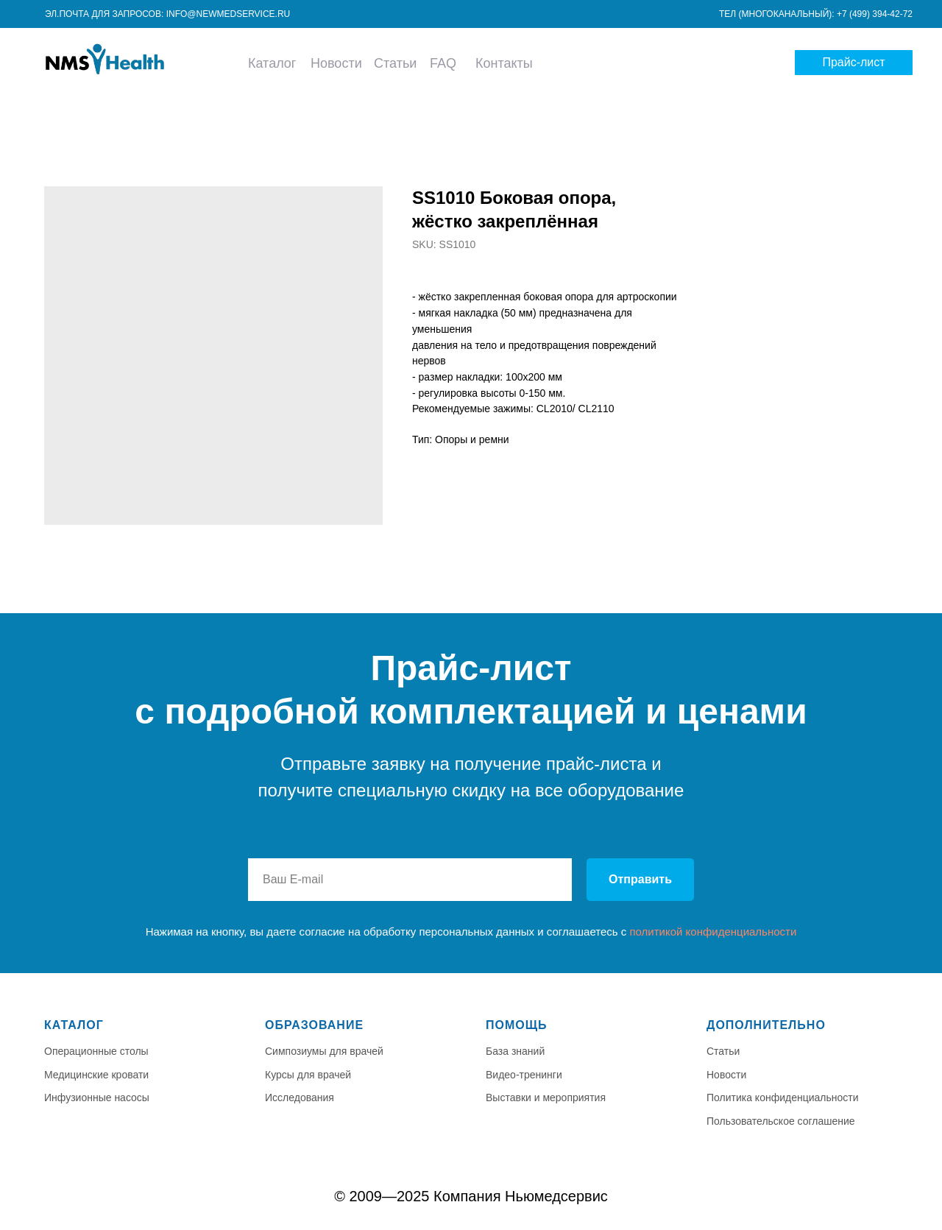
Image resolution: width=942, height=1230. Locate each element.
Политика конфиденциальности (782, 1097)
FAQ (443, 63)
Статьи (395, 63)
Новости (336, 63)
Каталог (272, 63)
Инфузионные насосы (96, 1097)
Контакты (504, 63)
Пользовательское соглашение (780, 1121)
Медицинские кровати (96, 1075)
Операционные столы (96, 1051)
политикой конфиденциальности (712, 931)
